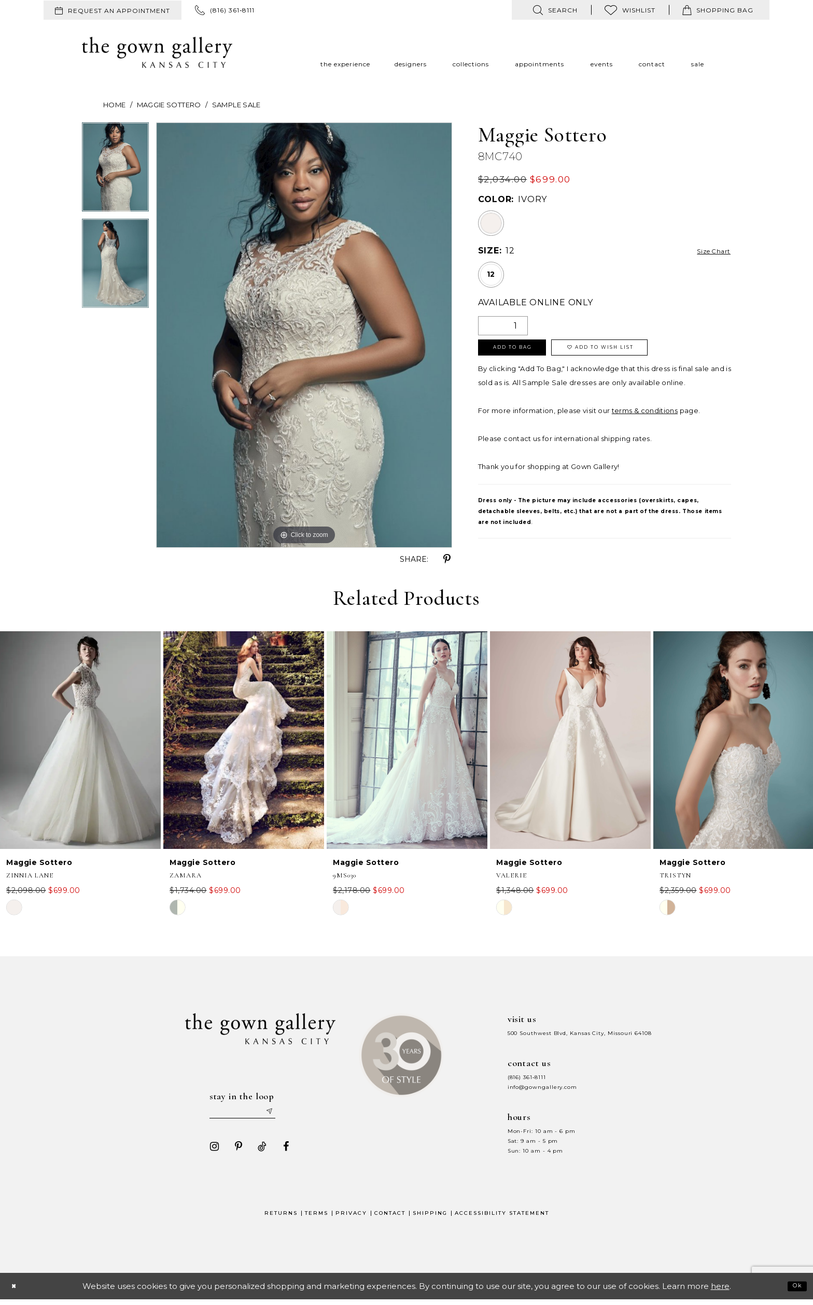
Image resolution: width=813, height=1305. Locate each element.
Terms (316, 1218)
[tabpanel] (115, 170)
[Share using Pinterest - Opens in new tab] (447, 559)
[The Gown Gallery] (157, 52)
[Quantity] (503, 325)
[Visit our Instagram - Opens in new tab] (210, 1151)
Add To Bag (526, 353)
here (720, 1291)
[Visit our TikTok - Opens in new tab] (258, 1151)
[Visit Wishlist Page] (630, 10)
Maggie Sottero (169, 105)
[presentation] (80, 740)
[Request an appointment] (112, 10)
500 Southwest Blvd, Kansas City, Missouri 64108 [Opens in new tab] (580, 1033)
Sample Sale (236, 105)
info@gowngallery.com (542, 1087)
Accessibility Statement (502, 1218)
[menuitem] (112, 10)
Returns (281, 1218)
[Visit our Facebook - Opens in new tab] (281, 1151)
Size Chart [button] (707, 251)
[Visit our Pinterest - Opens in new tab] (234, 1151)
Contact (389, 1218)
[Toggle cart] (718, 10)
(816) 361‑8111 (527, 1077)
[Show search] (555, 10)
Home (114, 105)
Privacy (351, 1218)
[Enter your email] (250, 1114)
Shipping (430, 1218)
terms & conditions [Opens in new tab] (645, 418)
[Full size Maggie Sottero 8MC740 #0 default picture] (304, 335)
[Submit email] (287, 1114)
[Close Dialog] (16, 1291)
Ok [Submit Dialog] (794, 1291)
